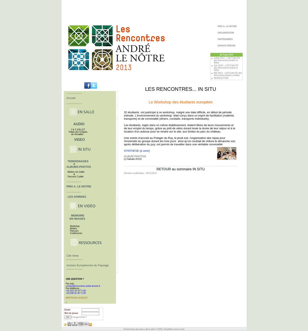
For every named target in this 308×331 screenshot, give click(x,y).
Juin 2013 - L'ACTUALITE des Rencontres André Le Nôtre (226, 67)
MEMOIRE (77, 215)
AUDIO (78, 124)
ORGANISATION (225, 33)
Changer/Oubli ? (79, 317)
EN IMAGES (77, 218)
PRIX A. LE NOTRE (227, 26)
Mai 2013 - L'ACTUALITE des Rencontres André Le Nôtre (228, 74)
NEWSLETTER (221, 78)
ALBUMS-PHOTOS (79, 166)
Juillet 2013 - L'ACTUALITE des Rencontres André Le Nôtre (227, 60)
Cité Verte (73, 255)
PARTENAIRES (225, 39)
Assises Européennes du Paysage (88, 265)
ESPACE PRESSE (226, 45)
